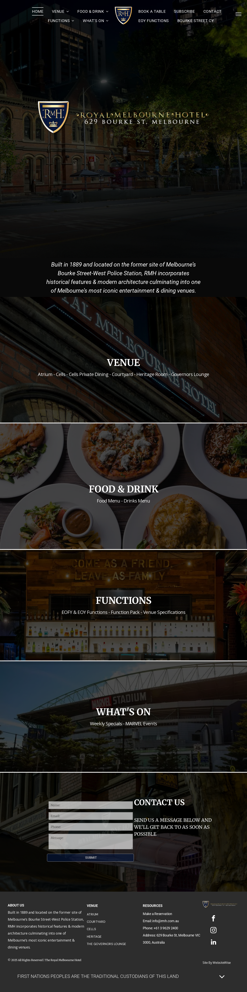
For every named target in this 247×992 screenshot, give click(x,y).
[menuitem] (37, 11)
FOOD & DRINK (123, 489)
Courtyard (122, 374)
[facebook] (213, 919)
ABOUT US (16, 905)
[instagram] (213, 931)
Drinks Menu (137, 500)
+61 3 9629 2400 (166, 928)
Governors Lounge (190, 374)
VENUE (123, 362)
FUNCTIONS (123, 600)
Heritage (145, 374)
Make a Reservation (157, 914)
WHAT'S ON (123, 712)
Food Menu (108, 500)
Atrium (45, 374)
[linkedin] (213, 942)
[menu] (238, 14)
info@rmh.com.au (165, 921)
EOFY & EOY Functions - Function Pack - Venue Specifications (123, 612)
